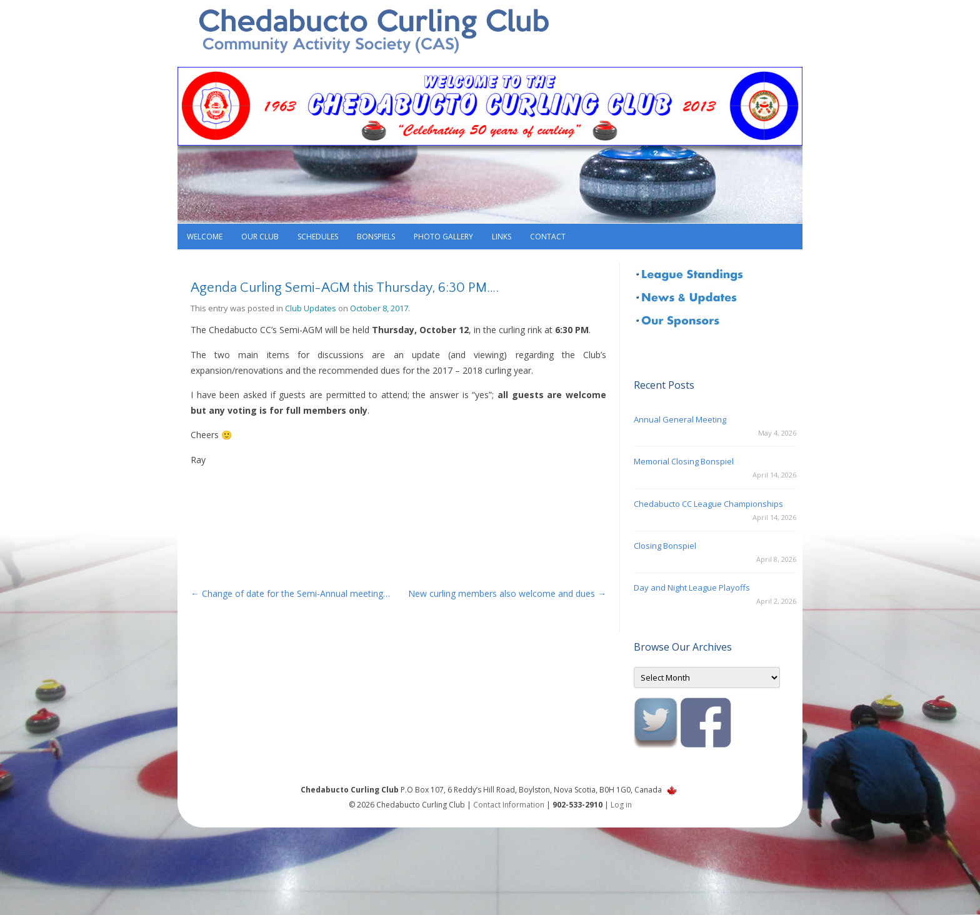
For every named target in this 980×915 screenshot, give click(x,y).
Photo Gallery (443, 236)
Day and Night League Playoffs (692, 587)
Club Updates (310, 308)
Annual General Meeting (680, 419)
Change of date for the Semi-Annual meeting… (290, 593)
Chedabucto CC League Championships (708, 503)
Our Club (260, 236)
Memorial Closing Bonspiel (684, 461)
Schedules (318, 236)
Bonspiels (376, 236)
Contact (548, 236)
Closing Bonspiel (665, 545)
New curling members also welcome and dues (507, 593)
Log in (621, 804)
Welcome (204, 236)
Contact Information (508, 804)
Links (501, 236)
